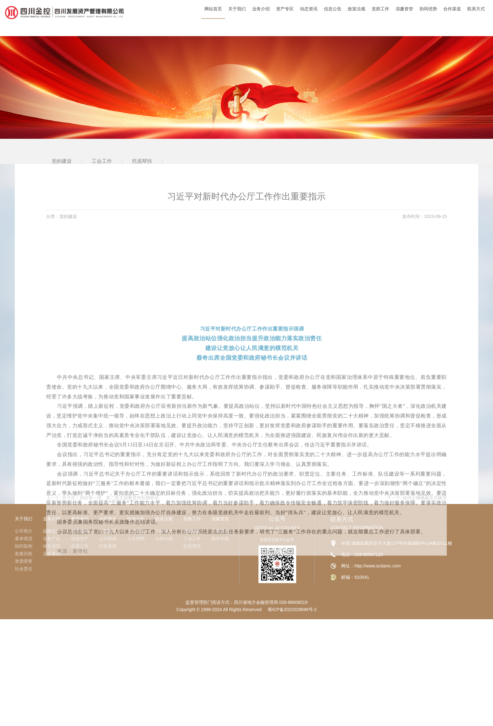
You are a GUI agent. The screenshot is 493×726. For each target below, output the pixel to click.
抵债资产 (80, 538)
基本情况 (23, 538)
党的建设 (192, 531)
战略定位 (51, 531)
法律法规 (164, 538)
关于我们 (23, 518)
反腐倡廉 (220, 531)
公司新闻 (108, 538)
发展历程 (23, 553)
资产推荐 (80, 531)
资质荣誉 (23, 561)
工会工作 (192, 538)
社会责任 (23, 568)
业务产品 (51, 538)
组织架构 (23, 546)
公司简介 (23, 531)
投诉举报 (220, 538)
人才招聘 (136, 538)
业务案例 (51, 553)
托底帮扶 (192, 546)
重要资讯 (108, 531)
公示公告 (136, 531)
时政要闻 (108, 546)
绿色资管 (51, 546)
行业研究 (164, 531)
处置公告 (80, 546)
